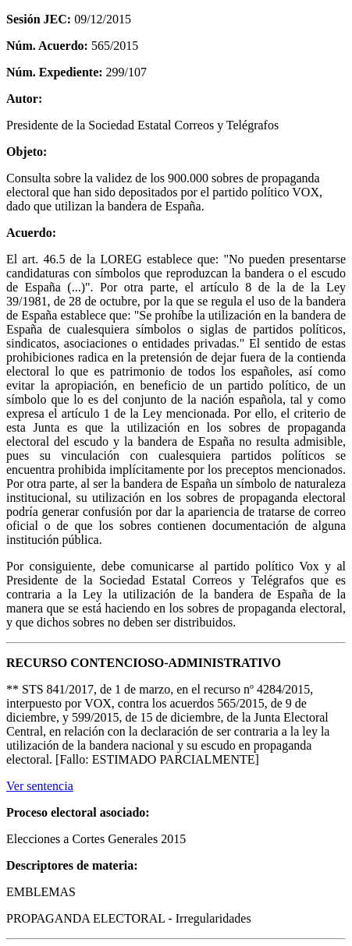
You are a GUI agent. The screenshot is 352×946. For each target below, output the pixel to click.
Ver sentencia (39, 785)
